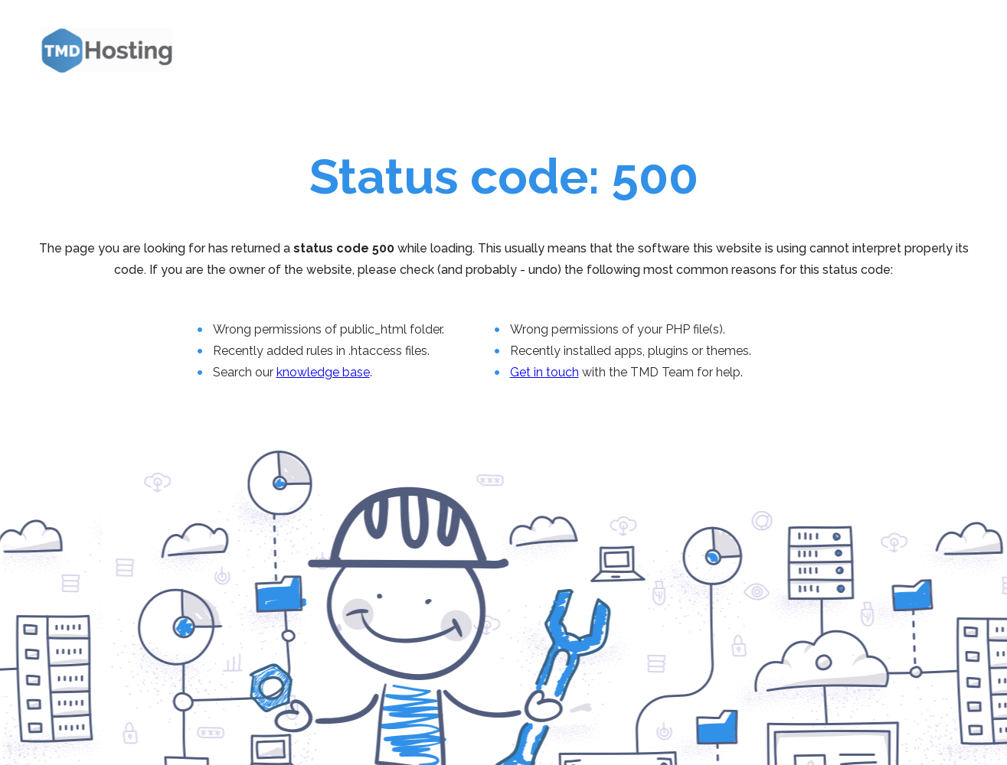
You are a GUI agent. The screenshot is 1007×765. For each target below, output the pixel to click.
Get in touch (544, 372)
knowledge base (323, 372)
